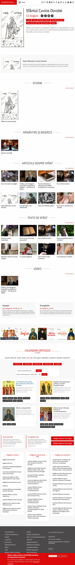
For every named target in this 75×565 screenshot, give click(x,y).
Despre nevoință (6, 153)
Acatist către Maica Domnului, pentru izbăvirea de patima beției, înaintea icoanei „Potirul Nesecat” (62, 468)
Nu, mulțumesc (63, 556)
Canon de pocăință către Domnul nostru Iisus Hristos (12, 472)
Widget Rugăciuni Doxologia (62, 443)
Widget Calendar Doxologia (62, 438)
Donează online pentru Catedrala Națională (58, 542)
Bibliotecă (8, 542)
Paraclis (42, 398)
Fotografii (20, 400)
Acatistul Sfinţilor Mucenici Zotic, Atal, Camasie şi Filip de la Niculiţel (37, 462)
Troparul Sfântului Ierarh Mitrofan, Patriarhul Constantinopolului (35, 488)
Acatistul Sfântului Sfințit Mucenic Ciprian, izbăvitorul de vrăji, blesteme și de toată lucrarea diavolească (62, 510)
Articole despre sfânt (57, 20)
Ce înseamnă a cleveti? (64, 257)
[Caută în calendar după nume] (26, 370)
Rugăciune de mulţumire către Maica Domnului (11, 504)
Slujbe (58, 364)
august (39, 358)
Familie (7, 537)
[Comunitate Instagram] (68, 2)
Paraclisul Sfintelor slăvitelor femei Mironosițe (36, 476)
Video (38, 23)
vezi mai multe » (69, 88)
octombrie (52, 358)
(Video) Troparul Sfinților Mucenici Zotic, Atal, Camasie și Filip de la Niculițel (37, 516)
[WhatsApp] (66, 2)
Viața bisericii (9, 532)
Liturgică (8, 540)
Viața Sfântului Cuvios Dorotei (35, 61)
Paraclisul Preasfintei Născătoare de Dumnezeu (12, 467)
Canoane (27, 364)
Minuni (8, 424)
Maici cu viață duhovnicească (36, 537)
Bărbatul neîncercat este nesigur (9, 257)
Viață (28, 20)
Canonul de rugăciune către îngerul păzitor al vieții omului (11, 478)
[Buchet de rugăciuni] (52, 2)
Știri (6, 550)
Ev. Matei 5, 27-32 (31, 446)
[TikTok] (63, 2)
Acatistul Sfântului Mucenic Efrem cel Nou (62, 484)
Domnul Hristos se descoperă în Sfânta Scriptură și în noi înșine (46, 185)
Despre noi (51, 537)
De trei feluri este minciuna (44, 257)
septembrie (45, 358)
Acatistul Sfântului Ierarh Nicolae (12, 500)
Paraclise (37, 364)
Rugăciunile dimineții (9, 460)
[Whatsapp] (45, 15)
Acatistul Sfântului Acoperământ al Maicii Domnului (12, 490)
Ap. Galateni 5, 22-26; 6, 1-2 (12, 308)
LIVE (44, 2)
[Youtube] (59, 2)
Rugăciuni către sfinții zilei (37, 455)
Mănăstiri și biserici (44, 20)
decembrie (66, 358)
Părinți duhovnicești (33, 534)
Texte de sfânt (31, 23)
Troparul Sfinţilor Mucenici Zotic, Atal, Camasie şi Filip (37, 495)
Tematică (29, 540)
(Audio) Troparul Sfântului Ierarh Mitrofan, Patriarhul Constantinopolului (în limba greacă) (37, 508)
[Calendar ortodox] (47, 2)
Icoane (34, 20)
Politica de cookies (54, 539)
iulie (34, 358)
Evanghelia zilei (33, 437)
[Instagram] (61, 2)
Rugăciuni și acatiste (62, 455)
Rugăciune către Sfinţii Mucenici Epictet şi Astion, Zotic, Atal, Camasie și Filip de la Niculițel (37, 469)
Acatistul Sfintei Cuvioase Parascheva (10, 495)
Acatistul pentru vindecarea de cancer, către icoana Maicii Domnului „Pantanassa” (61, 461)
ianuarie (7, 358)
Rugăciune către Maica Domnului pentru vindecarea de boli (62, 474)
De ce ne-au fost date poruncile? (27, 239)
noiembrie (59, 358)
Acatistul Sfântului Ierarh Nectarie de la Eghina (62, 490)
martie (19, 358)
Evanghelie (46, 23)
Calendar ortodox (37, 351)
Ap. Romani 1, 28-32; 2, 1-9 (9, 446)
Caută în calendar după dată (23, 374)
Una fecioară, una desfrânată (26, 206)
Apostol (53, 23)
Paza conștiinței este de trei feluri (65, 239)
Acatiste (17, 364)
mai (27, 358)
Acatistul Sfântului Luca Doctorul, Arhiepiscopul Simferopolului (62, 498)
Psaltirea (5, 486)
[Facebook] (56, 2)
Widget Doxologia (32, 550)
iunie (31, 358)
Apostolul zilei (8, 437)
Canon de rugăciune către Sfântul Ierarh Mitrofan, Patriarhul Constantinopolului (37, 481)
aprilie (24, 358)
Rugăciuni (48, 364)
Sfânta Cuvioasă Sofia (23, 408)
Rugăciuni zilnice (12, 455)
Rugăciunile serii (7, 463)
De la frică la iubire (63, 184)
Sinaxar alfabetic (32, 542)
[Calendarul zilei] (50, 2)
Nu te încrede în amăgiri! (9, 184)
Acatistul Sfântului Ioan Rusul (61, 494)
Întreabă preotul (10, 545)
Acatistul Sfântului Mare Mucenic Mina (62, 503)
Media (6, 547)
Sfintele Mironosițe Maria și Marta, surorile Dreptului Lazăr (61, 383)
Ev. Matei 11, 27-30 (46, 308)
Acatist (4, 398)
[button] (22, 2)
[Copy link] (52, 15)
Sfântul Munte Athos (45, 427)
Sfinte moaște (26, 398)
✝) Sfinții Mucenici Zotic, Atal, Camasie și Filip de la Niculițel (25, 383)
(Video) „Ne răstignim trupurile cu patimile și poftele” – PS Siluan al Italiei (27, 186)
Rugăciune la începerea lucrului (12, 482)
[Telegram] (71, 2)
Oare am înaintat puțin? (46, 206)
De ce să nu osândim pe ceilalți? (65, 206)
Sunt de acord (52, 556)
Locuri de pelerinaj (7, 400)
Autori (29, 532)
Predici (62, 398)
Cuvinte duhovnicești (11, 534)
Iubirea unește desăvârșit (6, 239)
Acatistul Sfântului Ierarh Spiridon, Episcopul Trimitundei (62, 479)
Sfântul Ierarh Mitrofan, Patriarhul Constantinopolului (61, 409)
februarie (13, 358)
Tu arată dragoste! (26, 257)
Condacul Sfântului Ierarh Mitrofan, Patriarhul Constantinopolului (35, 500)
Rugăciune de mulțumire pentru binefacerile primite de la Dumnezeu (12, 510)
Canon (42, 424)
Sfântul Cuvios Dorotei (8, 121)
